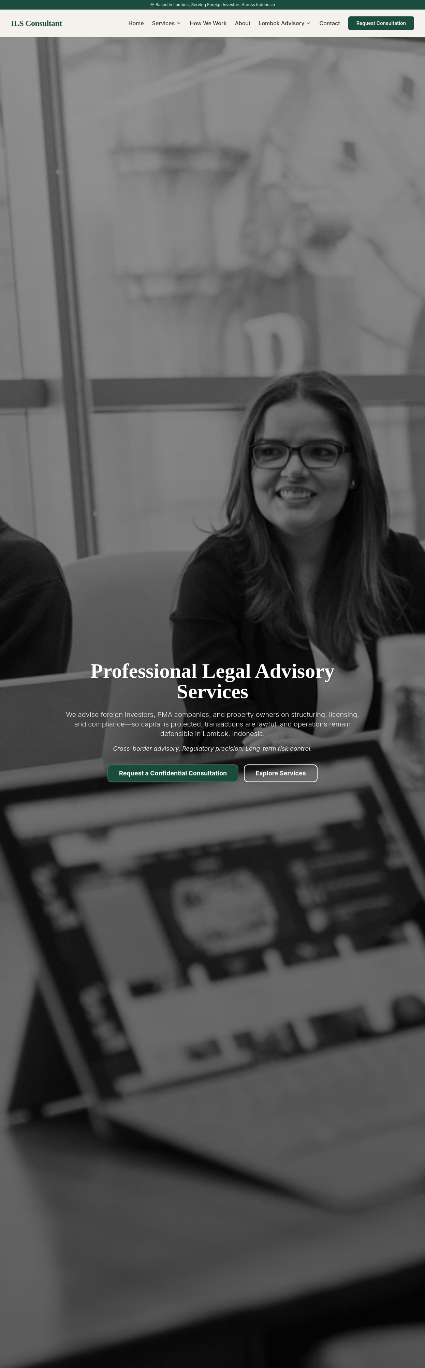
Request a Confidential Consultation (173, 775)
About (242, 23)
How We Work (208, 23)
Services (167, 23)
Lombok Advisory (285, 23)
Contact (329, 23)
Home (136, 23)
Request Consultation (381, 23)
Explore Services (280, 775)
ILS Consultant (36, 23)
